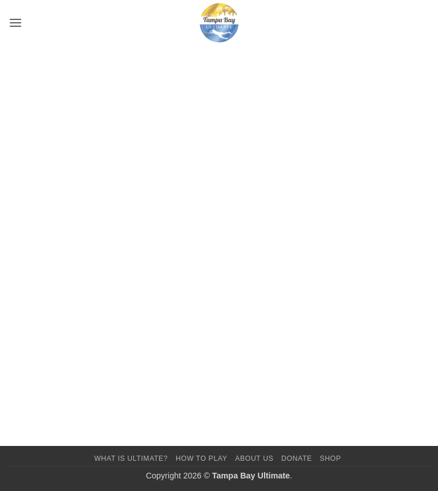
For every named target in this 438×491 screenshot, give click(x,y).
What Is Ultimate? (131, 458)
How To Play (201, 458)
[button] (15, 22)
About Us (254, 458)
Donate (296, 458)
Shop (330, 458)
